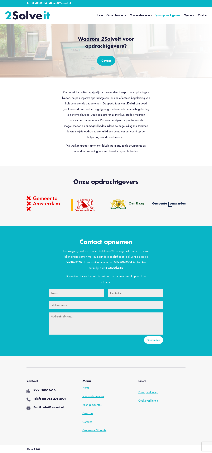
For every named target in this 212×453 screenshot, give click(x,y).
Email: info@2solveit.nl (48, 407)
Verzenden (153, 340)
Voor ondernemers (141, 15)
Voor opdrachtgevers (167, 15)
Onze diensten (115, 15)
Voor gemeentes (92, 405)
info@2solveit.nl (115, 268)
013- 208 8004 (123, 262)
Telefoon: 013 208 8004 (49, 398)
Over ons (189, 15)
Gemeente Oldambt (94, 430)
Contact (202, 15)
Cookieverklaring (148, 400)
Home (99, 15)
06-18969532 (74, 262)
